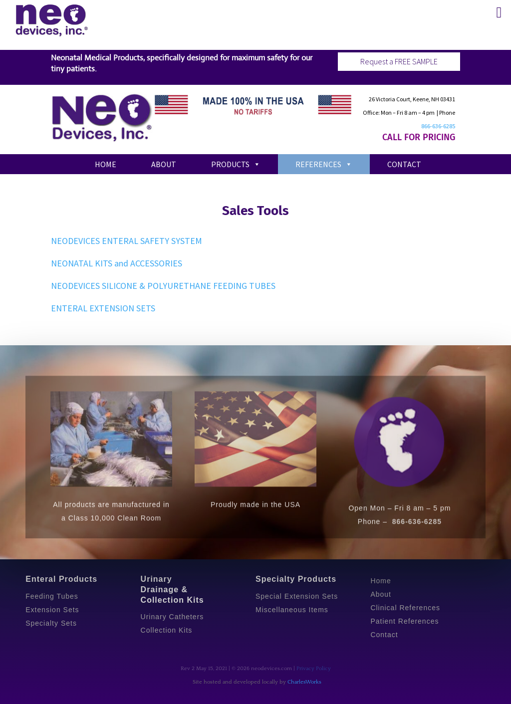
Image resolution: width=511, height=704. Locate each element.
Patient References (404, 621)
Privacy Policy (313, 669)
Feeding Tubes (51, 596)
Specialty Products (296, 579)
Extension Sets (52, 610)
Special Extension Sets (297, 596)
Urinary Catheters (172, 617)
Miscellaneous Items (292, 610)
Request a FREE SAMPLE (399, 61)
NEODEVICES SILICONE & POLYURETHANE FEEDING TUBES (163, 285)
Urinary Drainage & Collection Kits (172, 589)
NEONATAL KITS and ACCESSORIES (116, 263)
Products (235, 164)
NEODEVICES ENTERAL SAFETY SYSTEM (126, 240)
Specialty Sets (51, 623)
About (163, 164)
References (323, 164)
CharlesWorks (304, 682)
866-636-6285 (438, 126)
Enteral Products (61, 579)
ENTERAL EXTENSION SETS (103, 308)
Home (105, 164)
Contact (404, 164)
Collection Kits (167, 630)
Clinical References (405, 608)
